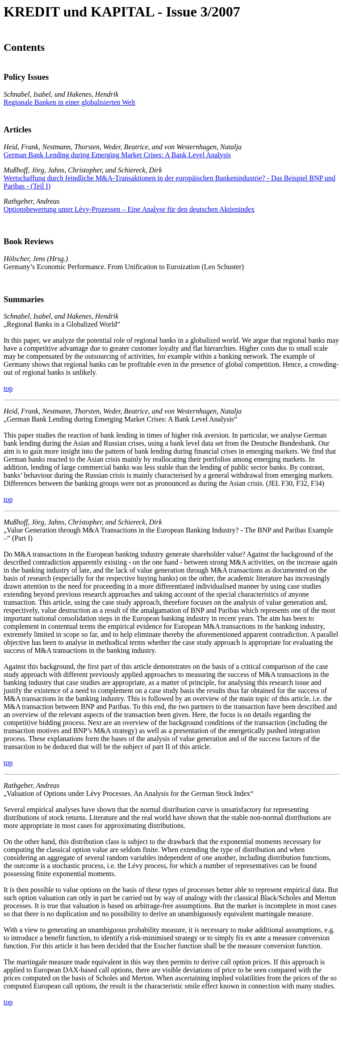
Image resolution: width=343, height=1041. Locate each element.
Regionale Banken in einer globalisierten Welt (69, 102)
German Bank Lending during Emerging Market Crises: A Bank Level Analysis (117, 155)
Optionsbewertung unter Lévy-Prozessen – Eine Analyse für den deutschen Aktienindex (129, 209)
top (8, 388)
